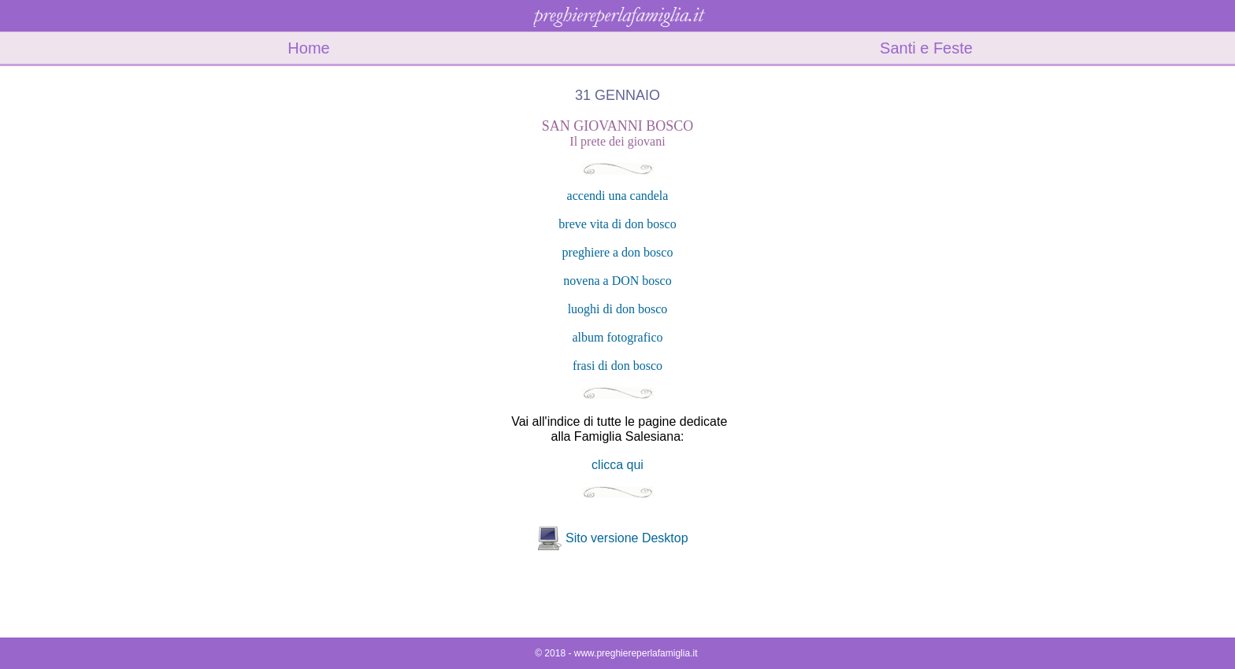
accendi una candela (618, 195)
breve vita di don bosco (617, 224)
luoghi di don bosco (618, 309)
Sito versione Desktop (627, 538)
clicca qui (617, 464)
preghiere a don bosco (617, 252)
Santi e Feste (926, 48)
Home (308, 48)
